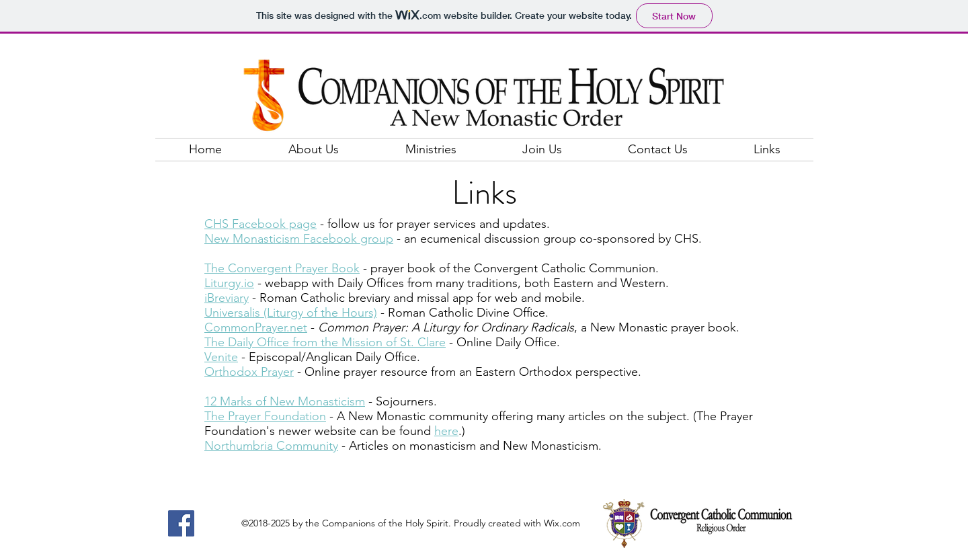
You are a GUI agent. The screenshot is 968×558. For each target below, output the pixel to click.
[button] (313, 149)
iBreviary (226, 297)
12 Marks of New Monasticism (284, 401)
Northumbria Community (271, 445)
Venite (221, 357)
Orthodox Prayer (249, 371)
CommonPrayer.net (255, 327)
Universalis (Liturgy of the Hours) (290, 312)
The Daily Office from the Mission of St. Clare (325, 342)
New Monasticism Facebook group (298, 238)
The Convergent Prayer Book (282, 268)
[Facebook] (181, 523)
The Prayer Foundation (265, 416)
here (446, 431)
